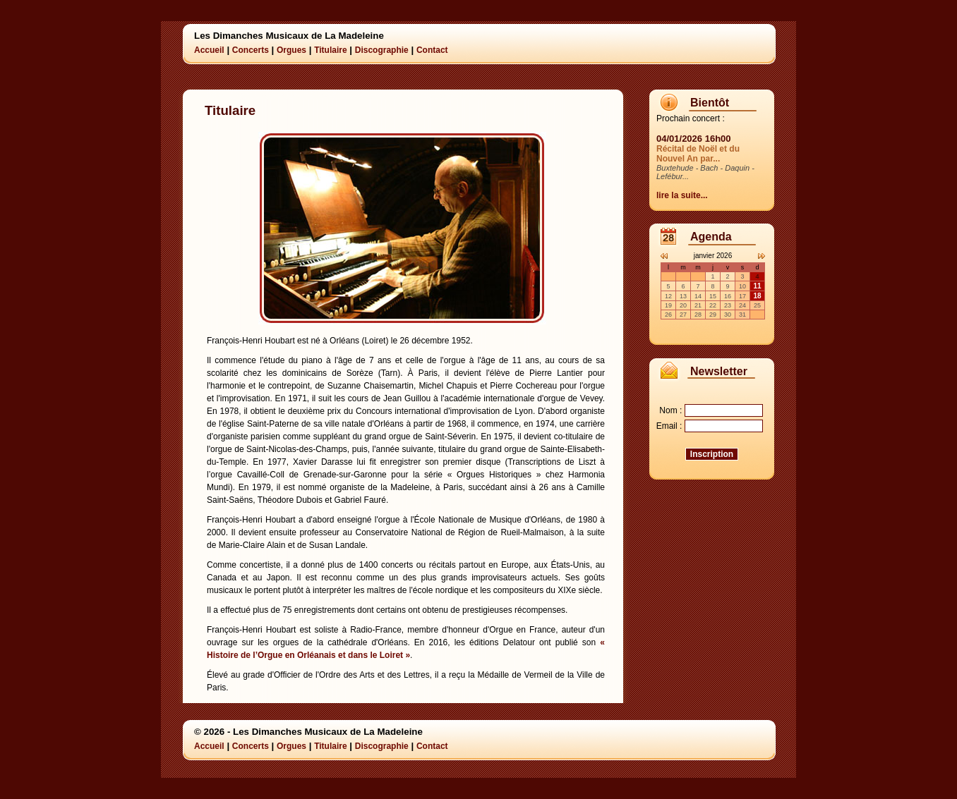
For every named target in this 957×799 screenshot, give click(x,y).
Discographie (382, 50)
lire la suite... (682, 195)
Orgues (291, 50)
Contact (432, 50)
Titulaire (330, 50)
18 (757, 296)
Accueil (209, 50)
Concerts (250, 50)
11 (757, 286)
